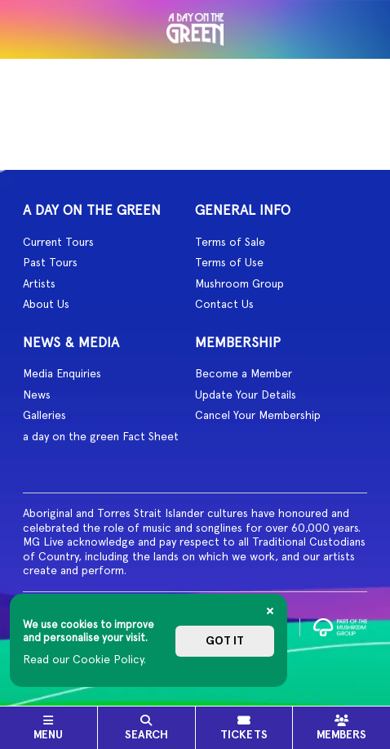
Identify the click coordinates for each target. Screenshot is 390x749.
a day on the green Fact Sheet (101, 436)
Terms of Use (229, 262)
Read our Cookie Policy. (84, 659)
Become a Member (243, 373)
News (37, 394)
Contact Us (224, 303)
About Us (46, 303)
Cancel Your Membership (258, 414)
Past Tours (50, 262)
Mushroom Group (239, 283)
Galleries (44, 414)
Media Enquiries (62, 373)
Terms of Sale (230, 241)
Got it (225, 641)
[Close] (270, 611)
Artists (39, 283)
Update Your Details (245, 394)
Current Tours (58, 241)
